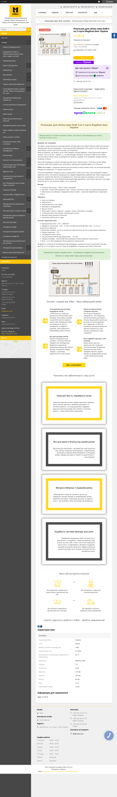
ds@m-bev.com (7, 311)
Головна (42, 13)
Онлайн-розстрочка (9, 257)
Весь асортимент (74, 365)
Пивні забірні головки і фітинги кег (14, 131)
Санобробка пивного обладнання (11, 149)
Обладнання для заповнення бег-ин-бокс (14, 242)
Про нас (4, 38)
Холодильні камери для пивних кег (12, 99)
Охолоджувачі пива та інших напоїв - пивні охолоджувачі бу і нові (14, 91)
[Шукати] (28, 29)
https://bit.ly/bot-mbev (9, 333)
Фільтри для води (9, 222)
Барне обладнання (10, 65)
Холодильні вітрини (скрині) (13, 231)
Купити (83, 58)
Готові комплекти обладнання (14, 105)
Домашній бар (8, 199)
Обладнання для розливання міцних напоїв (14, 216)
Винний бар (7, 75)
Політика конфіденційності (70, 771)
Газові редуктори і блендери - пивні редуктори (14, 166)
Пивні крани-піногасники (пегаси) (12, 120)
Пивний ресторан (9, 79)
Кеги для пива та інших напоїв (14, 211)
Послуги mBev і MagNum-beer (14, 194)
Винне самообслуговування (13, 252)
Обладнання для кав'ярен (13, 248)
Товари (4, 42)
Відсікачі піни (8, 171)
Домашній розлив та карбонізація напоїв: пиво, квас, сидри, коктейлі (13, 54)
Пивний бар (7, 70)
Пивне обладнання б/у (11, 47)
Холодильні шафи (9, 227)
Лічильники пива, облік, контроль (12, 143)
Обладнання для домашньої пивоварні (13, 205)
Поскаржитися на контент (51, 771)
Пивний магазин (9, 61)
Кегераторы (7, 155)
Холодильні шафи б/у (11, 236)
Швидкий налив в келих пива (14, 125)
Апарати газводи (9, 190)
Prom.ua (69, 767)
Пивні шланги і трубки (11, 137)
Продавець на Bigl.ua (58, 769)
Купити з (83, 62)
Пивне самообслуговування (13, 84)
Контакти (82, 13)
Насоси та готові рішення (12, 160)
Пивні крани (7, 114)
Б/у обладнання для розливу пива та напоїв (14, 184)
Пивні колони (8, 109)
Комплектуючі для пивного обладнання (13, 177)
